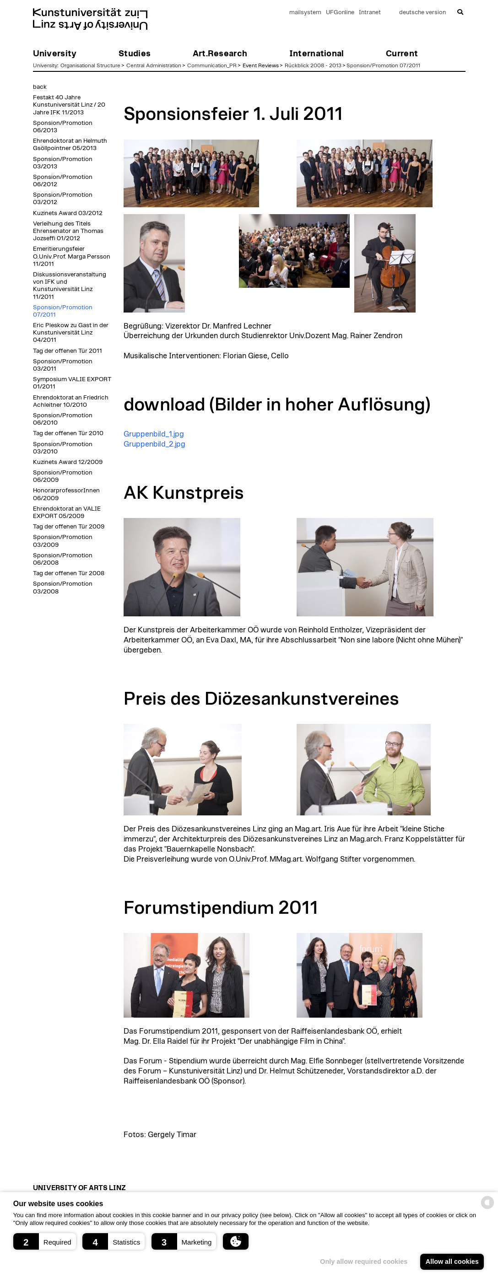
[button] (44, 1241)
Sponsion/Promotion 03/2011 (62, 365)
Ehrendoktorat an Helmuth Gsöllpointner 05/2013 (70, 144)
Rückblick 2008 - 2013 (313, 65)
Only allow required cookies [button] (363, 1261)
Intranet (370, 13)
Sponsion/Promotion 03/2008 (62, 587)
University (45, 65)
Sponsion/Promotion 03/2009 (62, 541)
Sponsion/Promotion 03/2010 (62, 448)
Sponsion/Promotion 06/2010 (62, 419)
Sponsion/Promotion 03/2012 (62, 198)
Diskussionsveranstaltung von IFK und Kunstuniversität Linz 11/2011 (69, 285)
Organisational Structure (90, 65)
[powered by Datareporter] (487, 1208)
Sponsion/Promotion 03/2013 (62, 163)
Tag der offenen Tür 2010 (68, 433)
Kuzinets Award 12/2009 (68, 462)
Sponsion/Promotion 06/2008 (62, 559)
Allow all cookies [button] (452, 1261)
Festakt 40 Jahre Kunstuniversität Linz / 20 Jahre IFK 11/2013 (69, 104)
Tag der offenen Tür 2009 (68, 526)
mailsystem (305, 13)
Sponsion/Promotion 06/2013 (62, 127)
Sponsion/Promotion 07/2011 (383, 65)
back (40, 87)
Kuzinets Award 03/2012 (68, 213)
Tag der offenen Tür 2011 (67, 351)
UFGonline (340, 13)
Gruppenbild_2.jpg (154, 444)
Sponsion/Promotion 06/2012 (62, 181)
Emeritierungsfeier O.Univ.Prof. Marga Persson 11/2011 (71, 256)
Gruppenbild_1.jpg (154, 434)
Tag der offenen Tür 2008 (68, 573)
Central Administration (153, 65)
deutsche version (422, 13)
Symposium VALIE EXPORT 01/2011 (72, 383)
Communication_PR (212, 65)
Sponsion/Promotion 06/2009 (62, 476)
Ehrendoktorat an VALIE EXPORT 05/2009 (67, 512)
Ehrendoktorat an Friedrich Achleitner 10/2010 (70, 401)
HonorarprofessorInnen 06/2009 (66, 494)
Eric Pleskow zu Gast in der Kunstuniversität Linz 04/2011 (70, 332)
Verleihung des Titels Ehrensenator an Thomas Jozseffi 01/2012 (68, 231)
